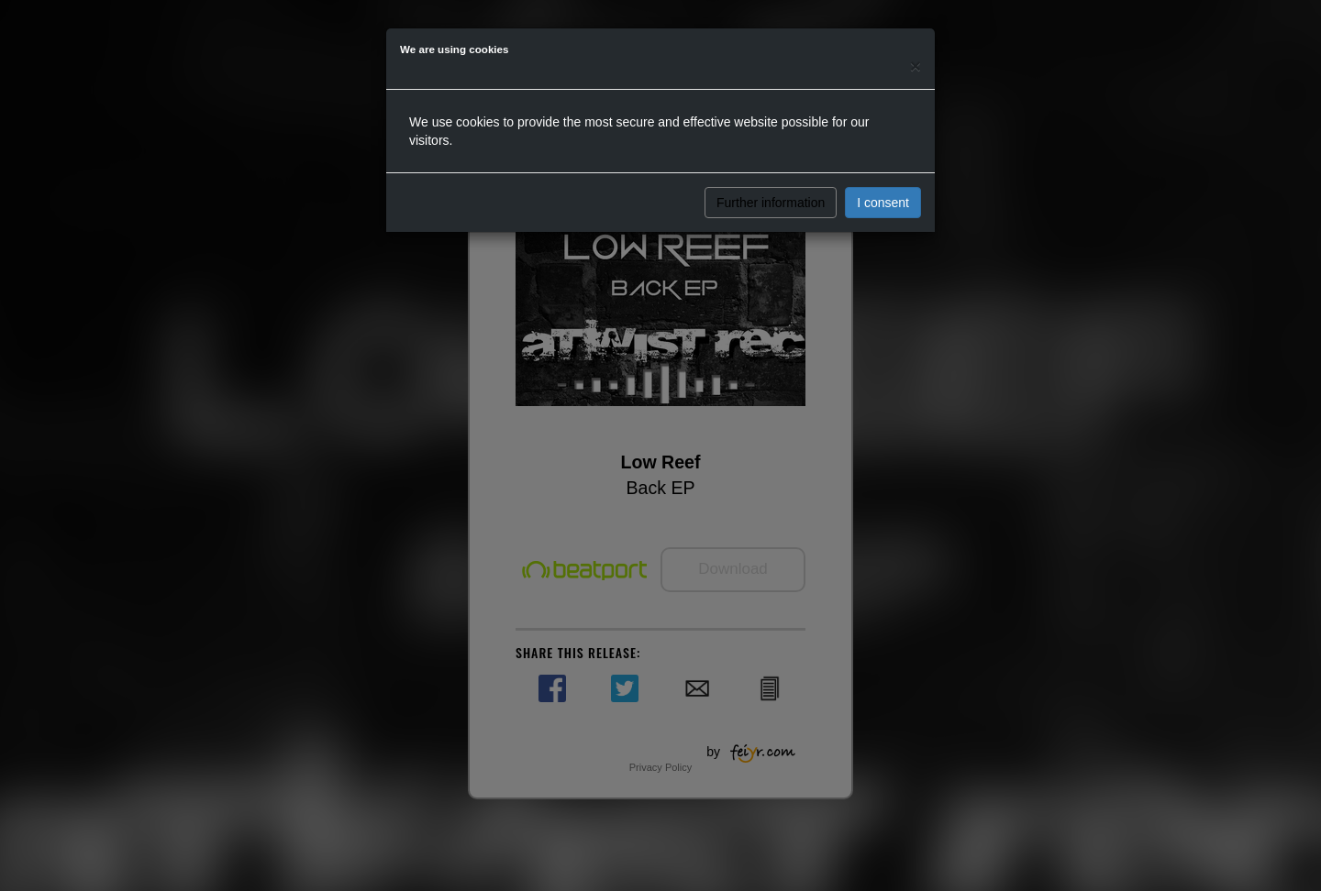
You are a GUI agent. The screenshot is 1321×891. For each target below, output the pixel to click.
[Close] (915, 65)
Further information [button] (770, 202)
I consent (883, 202)
